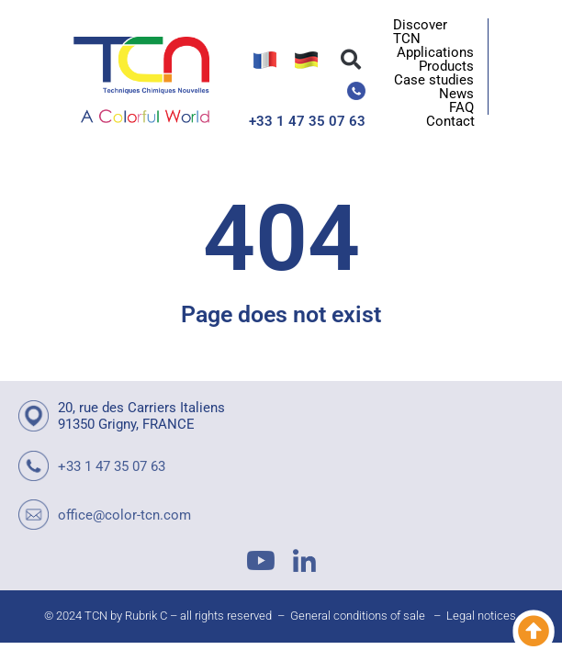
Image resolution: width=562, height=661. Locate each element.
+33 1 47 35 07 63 (307, 121)
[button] (350, 59)
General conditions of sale (357, 615)
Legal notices (481, 615)
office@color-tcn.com (124, 515)
